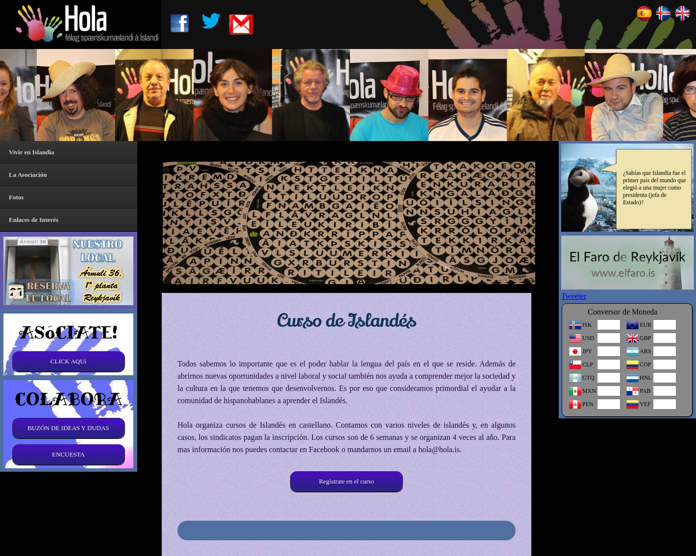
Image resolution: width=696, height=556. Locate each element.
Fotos (16, 197)
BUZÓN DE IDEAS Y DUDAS (68, 428)
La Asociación (28, 174)
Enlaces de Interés (33, 219)
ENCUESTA (68, 454)
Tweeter (573, 296)
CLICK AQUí (68, 361)
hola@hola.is (439, 449)
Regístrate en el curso (346, 481)
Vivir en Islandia (31, 152)
